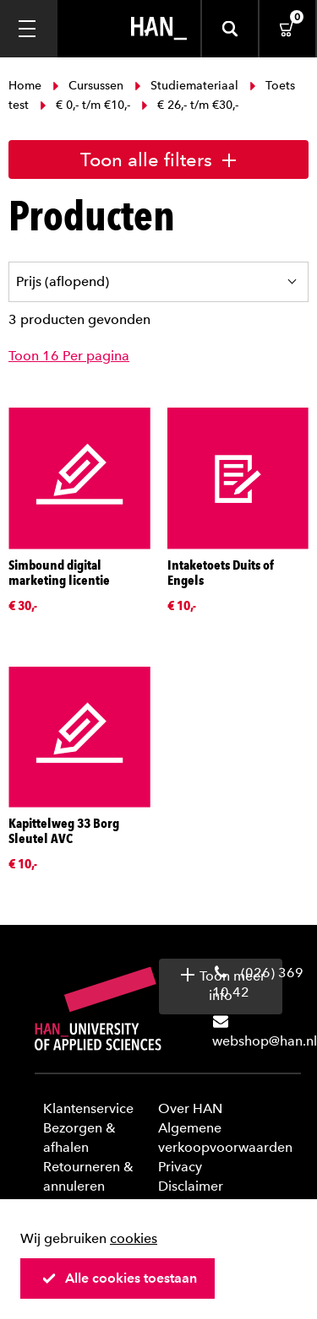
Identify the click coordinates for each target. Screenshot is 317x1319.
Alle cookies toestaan (119, 1278)
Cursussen (88, 85)
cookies (133, 1238)
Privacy (180, 1167)
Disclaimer (190, 1186)
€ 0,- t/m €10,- (85, 105)
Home (26, 85)
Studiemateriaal (186, 85)
